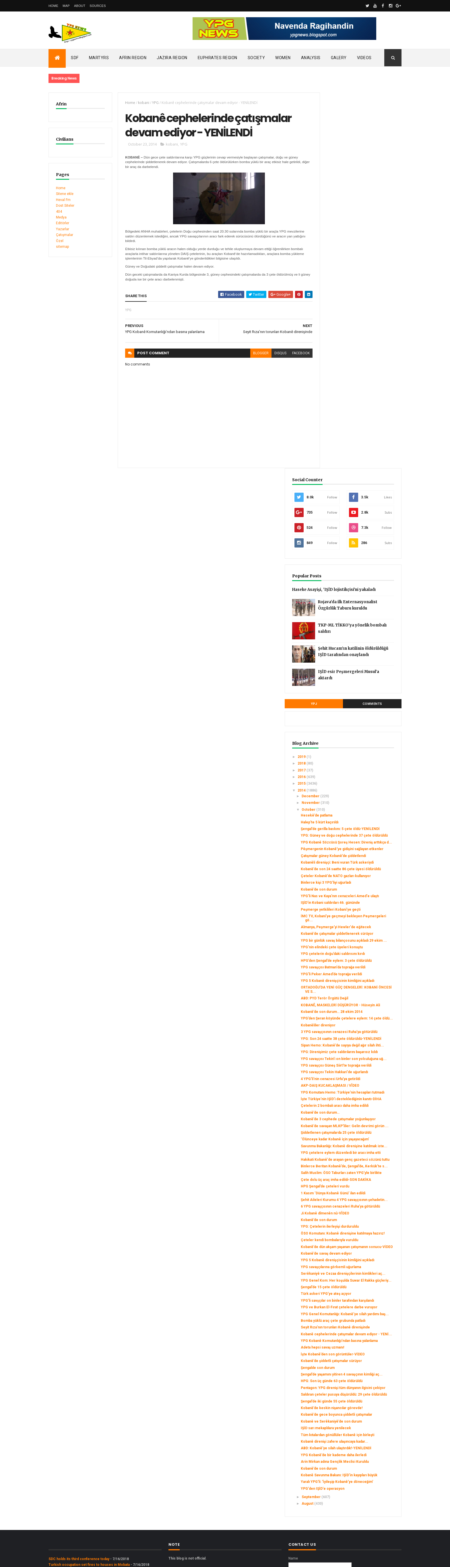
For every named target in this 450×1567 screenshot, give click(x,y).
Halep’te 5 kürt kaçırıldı (349, 463)
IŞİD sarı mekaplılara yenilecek (356, 1308)
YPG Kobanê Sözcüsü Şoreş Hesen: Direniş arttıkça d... (360, 493)
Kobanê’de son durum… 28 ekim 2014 (361, 722)
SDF (75, 57)
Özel (59, 241)
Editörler (62, 223)
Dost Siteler (65, 206)
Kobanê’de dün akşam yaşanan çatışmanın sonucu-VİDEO (355, 1063)
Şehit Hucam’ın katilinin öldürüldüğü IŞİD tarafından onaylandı (371, 293)
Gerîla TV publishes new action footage (81, 1491)
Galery (339, 57)
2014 (331, 431)
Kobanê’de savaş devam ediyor (356, 1071)
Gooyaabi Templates (131, 1559)
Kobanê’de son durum (349, 563)
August (337, 1413)
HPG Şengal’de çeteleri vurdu (355, 984)
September (341, 1406)
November (340, 443)
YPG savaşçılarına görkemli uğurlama (361, 1089)
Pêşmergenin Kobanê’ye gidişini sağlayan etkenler (357, 504)
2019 (331, 397)
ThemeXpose (78, 1559)
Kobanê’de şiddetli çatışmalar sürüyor (361, 1224)
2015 (331, 424)
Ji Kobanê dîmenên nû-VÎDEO (355, 1023)
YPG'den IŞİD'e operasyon (352, 1397)
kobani (140, 102)
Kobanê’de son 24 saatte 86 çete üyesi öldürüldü (358, 536)
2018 (331, 404)
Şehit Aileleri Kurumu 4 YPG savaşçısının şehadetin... (354, 1003)
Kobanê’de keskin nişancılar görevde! (361, 1284)
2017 (331, 411)
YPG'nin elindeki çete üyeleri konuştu (362, 637)
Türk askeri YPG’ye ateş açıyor (356, 1124)
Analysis (311, 57)
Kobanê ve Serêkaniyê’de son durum (361, 1301)
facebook (290, 355)
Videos (364, 57)
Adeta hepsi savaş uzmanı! (352, 1207)
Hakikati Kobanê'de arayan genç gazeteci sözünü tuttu (357, 942)
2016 (331, 417)
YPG (152, 102)
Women (283, 57)
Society (256, 57)
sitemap (62, 247)
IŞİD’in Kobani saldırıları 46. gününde (360, 580)
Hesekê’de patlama (346, 456)
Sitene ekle (64, 194)
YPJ (336, 344)
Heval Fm (63, 200)
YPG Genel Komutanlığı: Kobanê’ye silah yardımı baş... (359, 1155)
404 (59, 212)
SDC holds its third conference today (79, 1468)
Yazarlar (62, 229)
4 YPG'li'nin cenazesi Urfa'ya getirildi (360, 823)
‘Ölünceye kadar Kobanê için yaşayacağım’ (354, 910)
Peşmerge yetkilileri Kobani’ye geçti (360, 587)
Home (53, 5)
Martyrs (99, 57)
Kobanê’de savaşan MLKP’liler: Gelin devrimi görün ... (360, 888)
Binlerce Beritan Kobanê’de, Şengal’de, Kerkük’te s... (354, 953)
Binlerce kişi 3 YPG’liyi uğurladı (356, 556)
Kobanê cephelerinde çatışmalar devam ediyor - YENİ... (357, 1187)
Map (66, 5)
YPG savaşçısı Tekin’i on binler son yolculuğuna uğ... (359, 792)
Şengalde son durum (347, 1231)
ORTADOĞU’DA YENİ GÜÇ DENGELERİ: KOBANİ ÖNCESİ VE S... (362, 696)
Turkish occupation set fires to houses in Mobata (89, 1473)
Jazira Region (172, 57)
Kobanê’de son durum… (350, 868)
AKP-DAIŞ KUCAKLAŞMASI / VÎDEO (360, 829)
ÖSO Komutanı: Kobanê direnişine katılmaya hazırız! (358, 1045)
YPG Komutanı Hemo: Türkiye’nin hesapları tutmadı (358, 838)
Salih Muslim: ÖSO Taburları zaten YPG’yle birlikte (358, 964)
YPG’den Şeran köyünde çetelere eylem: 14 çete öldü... (358, 731)
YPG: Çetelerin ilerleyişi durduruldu (360, 1036)
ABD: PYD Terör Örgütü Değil (354, 705)
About (79, 5)
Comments (380, 344)
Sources (98, 5)
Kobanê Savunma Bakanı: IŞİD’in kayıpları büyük (357, 1378)
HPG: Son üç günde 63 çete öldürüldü (361, 1249)
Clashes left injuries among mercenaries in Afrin (89, 1479)
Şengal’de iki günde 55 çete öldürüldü (361, 1277)
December (340, 436)
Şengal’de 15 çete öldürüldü (353, 1117)
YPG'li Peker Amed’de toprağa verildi (361, 676)
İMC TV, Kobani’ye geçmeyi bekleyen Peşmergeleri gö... (361, 596)
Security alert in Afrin (66, 1485)
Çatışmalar (64, 235)
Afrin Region (132, 57)
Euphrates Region (217, 57)
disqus (270, 355)
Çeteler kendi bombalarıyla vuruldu (359, 1054)
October (338, 450)
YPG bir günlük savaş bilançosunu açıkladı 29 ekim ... (358, 628)
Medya (61, 217)
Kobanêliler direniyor (348, 740)
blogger (250, 355)
